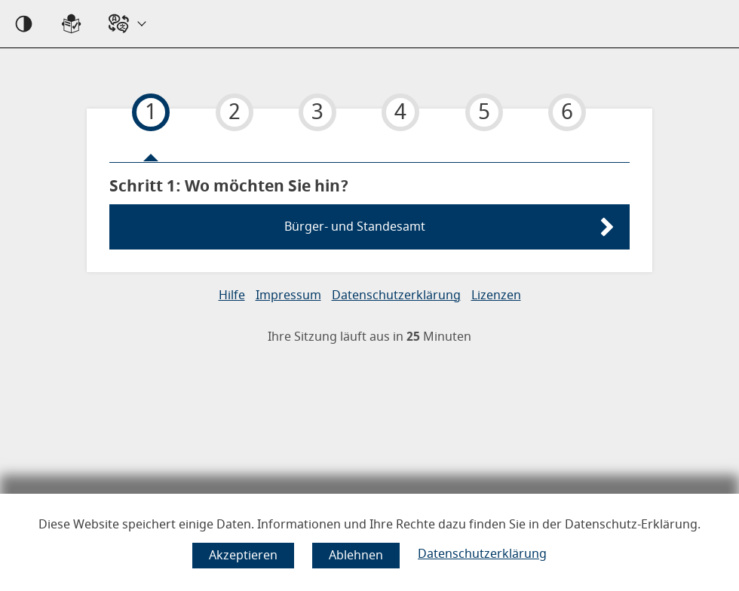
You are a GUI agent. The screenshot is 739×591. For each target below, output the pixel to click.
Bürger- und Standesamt (354, 227)
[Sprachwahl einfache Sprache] (71, 23)
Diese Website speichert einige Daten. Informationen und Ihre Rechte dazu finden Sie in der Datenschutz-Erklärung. (369, 525)
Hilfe (232, 295)
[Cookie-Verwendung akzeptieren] (243, 555)
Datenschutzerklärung (482, 554)
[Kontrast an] (24, 23)
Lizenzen (496, 295)
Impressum (288, 295)
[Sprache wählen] (126, 23)
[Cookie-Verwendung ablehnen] (356, 555)
